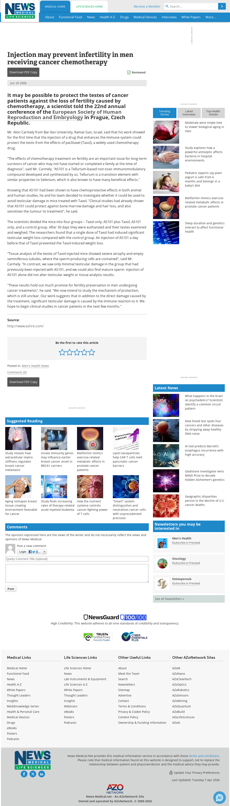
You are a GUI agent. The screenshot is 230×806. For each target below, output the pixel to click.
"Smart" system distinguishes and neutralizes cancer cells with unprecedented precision (129, 509)
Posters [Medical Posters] (12, 733)
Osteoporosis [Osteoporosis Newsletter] (181, 579)
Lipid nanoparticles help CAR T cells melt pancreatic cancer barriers (127, 459)
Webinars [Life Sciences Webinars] (70, 706)
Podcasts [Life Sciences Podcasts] (70, 723)
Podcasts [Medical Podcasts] (13, 739)
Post (11, 589)
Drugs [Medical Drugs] (11, 723)
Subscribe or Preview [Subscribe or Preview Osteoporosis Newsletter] (186, 583)
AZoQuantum (181, 706)
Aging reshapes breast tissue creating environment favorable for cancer (21, 507)
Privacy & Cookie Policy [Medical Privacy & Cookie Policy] (134, 712)
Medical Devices (18, 717)
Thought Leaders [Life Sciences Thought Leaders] (76, 695)
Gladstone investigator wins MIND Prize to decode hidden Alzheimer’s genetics (205, 475)
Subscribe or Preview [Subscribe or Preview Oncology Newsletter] (186, 563)
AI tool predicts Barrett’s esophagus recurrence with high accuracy (204, 450)
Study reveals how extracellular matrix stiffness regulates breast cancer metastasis (19, 461)
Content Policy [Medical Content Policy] (128, 717)
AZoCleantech (181, 679)
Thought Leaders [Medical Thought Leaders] (19, 695)
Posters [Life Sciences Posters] (69, 717)
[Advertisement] (77, 398)
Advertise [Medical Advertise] (124, 695)
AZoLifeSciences (183, 717)
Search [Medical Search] (123, 679)
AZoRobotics (180, 690)
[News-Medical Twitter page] (33, 774)
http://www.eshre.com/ (25, 326)
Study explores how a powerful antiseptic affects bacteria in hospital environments (203, 154)
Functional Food (18, 674)
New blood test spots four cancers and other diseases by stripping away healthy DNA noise (204, 427)
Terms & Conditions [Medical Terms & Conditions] (132, 706)
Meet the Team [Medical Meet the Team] (128, 674)
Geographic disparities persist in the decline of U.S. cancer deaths (205, 500)
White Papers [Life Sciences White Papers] (73, 690)
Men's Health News (35, 366)
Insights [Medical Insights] (12, 701)
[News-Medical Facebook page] (24, 774)
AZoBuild (178, 712)
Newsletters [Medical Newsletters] (126, 684)
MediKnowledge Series (23, 706)
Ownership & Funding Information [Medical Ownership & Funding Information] (142, 723)
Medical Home (55, 6)
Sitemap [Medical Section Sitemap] (124, 690)
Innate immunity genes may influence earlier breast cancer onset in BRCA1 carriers (57, 459)
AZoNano (178, 674)
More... (211, 17)
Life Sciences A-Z (75, 684)
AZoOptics (179, 684)
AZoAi (176, 723)
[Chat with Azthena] (219, 797)
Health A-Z (14, 684)
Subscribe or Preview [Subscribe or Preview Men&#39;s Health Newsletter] (186, 542)
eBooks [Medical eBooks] (12, 728)
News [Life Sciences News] (68, 674)
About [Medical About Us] (122, 668)
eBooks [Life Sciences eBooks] (69, 712)
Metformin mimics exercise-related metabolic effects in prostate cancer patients (91, 461)
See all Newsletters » (169, 599)
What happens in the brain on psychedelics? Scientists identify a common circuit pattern (204, 402)
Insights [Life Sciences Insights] (69, 701)
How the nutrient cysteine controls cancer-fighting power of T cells (92, 507)
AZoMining (179, 701)
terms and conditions (204, 756)
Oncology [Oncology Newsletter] (179, 559)
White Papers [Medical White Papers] (16, 690)
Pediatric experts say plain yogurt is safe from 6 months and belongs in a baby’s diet (203, 179)
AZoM (176, 668)
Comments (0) (17, 372)
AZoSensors (180, 695)
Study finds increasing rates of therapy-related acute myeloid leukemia (58, 505)
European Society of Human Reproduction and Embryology (64, 114)
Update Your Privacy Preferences (194, 773)
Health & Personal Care (23, 712)
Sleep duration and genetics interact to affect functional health (205, 227)
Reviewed (139, 72)
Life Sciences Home (89, 6)
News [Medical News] (11, 679)
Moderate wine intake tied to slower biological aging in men (204, 127)
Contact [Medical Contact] (123, 701)
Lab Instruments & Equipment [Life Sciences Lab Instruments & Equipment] (85, 679)
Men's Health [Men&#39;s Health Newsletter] (181, 538)
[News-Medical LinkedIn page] (41, 774)
